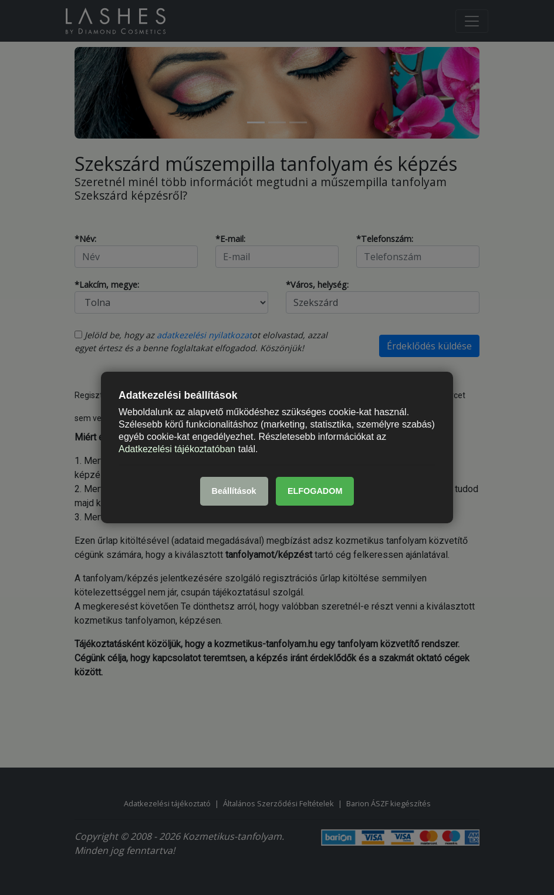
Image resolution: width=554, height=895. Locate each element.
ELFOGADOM (315, 491)
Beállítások (234, 491)
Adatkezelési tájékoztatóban (177, 448)
